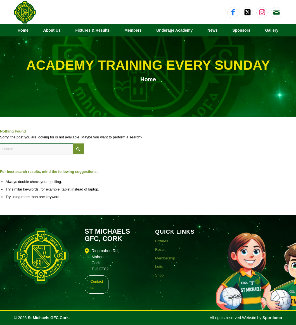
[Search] (42, 148)
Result (160, 249)
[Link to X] (247, 12)
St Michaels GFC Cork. (49, 317)
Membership (165, 258)
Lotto (159, 266)
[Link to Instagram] (262, 12)
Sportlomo (272, 317)
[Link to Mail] (276, 12)
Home (148, 79)
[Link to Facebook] (233, 12)
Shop (159, 275)
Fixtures (161, 241)
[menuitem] (23, 30)
